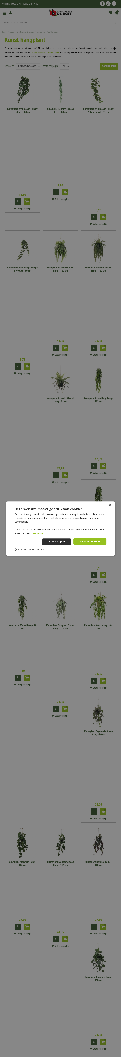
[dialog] (60, 528)
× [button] (110, 505)
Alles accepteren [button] (89, 541)
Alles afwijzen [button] (55, 541)
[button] (29, 549)
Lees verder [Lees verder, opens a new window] (38, 533)
